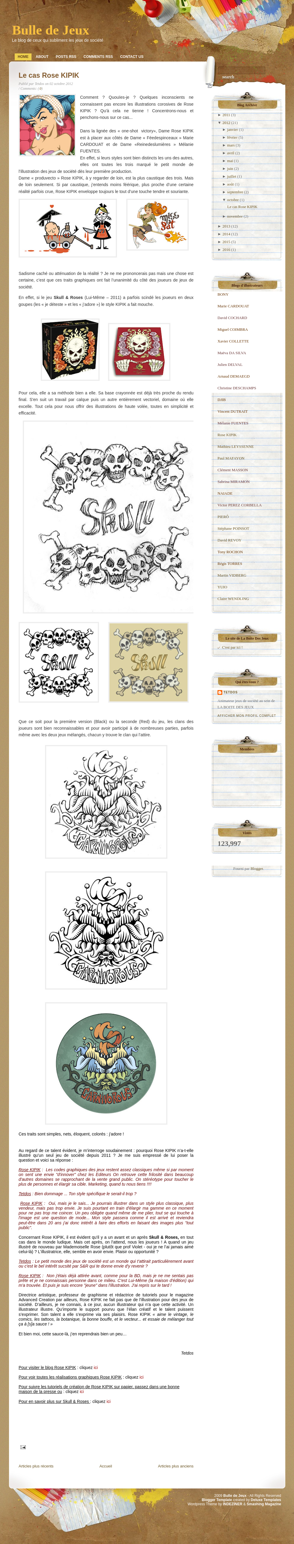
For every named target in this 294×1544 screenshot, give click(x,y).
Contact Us (131, 57)
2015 (226, 242)
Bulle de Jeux (50, 30)
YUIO (222, 587)
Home (23, 57)
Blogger (256, 868)
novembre (235, 216)
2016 (226, 249)
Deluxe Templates (266, 1500)
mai (230, 160)
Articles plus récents (36, 1466)
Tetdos (231, 692)
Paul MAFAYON (231, 458)
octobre (233, 200)
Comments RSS (98, 57)
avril (230, 153)
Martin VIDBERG (232, 575)
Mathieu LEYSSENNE (236, 446)
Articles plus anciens (176, 1466)
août (230, 184)
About (42, 57)
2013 (226, 226)
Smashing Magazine (264, 1504)
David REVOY (230, 540)
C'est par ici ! (232, 647)
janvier (232, 129)
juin (230, 168)
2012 (226, 122)
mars (231, 145)
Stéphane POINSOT (233, 528)
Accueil (105, 1466)
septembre (235, 192)
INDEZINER (232, 1504)
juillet (231, 176)
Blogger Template (217, 1500)
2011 (226, 115)
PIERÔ (223, 516)
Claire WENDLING (233, 598)
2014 (226, 234)
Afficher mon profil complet (247, 715)
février (232, 137)
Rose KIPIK (227, 435)
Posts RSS (66, 57)
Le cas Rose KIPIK (49, 75)
